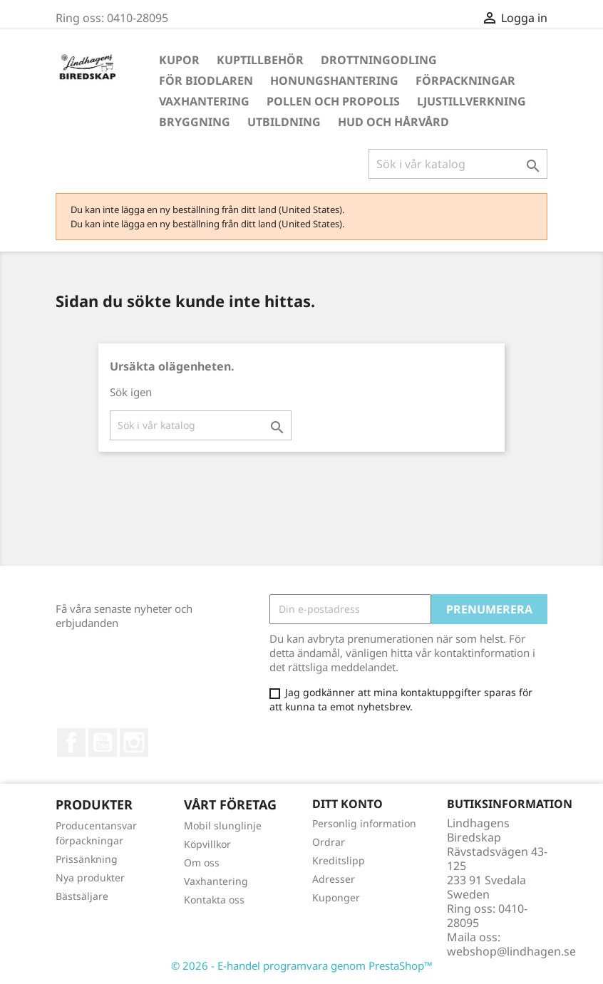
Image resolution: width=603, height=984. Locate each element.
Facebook (71, 742)
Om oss (202, 862)
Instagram (134, 742)
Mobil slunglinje (223, 825)
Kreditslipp (338, 860)
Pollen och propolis (333, 101)
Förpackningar (465, 80)
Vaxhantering (204, 101)
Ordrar (328, 842)
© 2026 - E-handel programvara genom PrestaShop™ (302, 965)
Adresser (333, 879)
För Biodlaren (206, 80)
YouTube (102, 742)
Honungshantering (334, 80)
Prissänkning (87, 859)
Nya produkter (90, 877)
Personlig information (364, 823)
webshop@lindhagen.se (511, 951)
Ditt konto (347, 804)
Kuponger (336, 897)
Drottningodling (379, 60)
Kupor (179, 60)
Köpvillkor (207, 844)
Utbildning (284, 122)
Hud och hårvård (393, 122)
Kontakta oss (214, 899)
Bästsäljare (82, 896)
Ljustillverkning (471, 101)
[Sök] (457, 164)
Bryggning (194, 122)
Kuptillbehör (260, 60)
